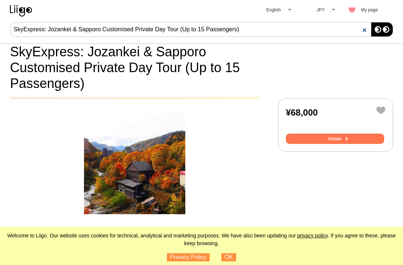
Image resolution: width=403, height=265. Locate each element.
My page (369, 10)
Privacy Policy (188, 257)
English (273, 10)
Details (335, 139)
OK (229, 257)
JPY (321, 10)
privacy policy (312, 236)
